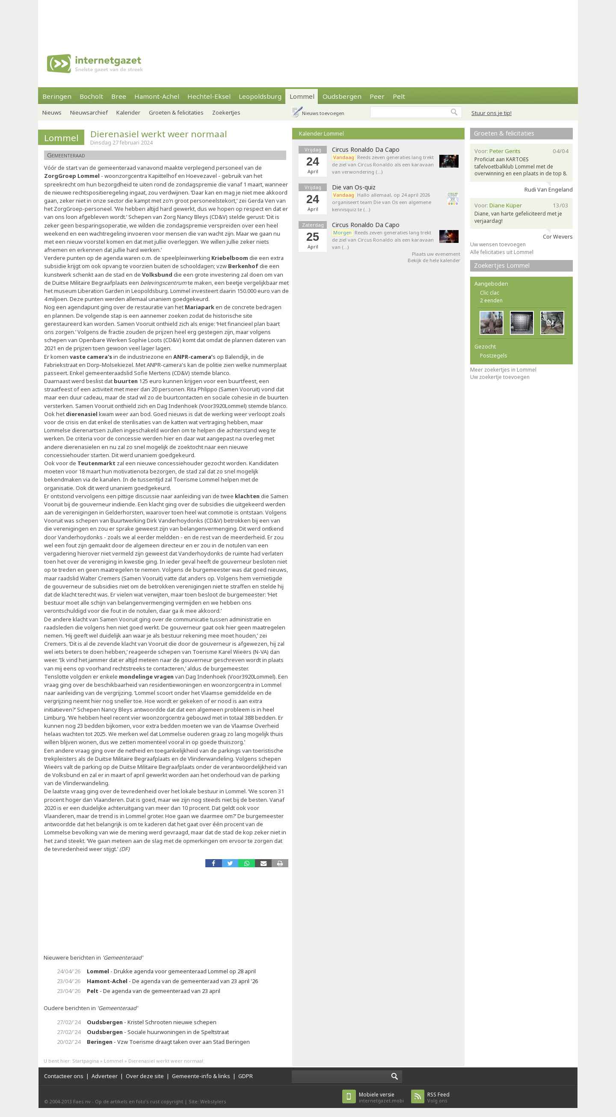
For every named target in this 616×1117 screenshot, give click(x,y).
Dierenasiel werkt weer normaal (158, 134)
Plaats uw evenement (436, 254)
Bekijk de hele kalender (434, 260)
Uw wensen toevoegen (498, 244)
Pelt (399, 96)
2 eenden (491, 300)
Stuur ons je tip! (491, 113)
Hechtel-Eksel (209, 96)
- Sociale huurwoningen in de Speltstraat (158, 1032)
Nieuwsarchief (89, 112)
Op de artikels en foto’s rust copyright (139, 1101)
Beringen (56, 96)
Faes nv (82, 1101)
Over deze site (145, 1076)
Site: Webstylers (207, 1101)
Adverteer (105, 1076)
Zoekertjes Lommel (502, 265)
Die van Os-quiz (354, 187)
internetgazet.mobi (381, 1097)
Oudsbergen (342, 96)
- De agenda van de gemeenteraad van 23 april (153, 991)
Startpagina (85, 1061)
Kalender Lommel (321, 133)
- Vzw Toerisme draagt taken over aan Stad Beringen (168, 1042)
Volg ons (438, 1097)
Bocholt (91, 96)
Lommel (302, 96)
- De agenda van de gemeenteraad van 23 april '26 (172, 981)
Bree (118, 96)
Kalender (128, 112)
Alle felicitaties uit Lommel (501, 252)
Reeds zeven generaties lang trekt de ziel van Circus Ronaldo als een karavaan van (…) (383, 239)
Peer (377, 96)
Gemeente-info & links (201, 1076)
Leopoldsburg (260, 96)
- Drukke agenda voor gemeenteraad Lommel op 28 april (171, 971)
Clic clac (489, 292)
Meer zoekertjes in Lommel (503, 369)
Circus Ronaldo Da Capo (366, 150)
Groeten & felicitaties (176, 112)
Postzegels (493, 355)
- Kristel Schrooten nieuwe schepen (151, 1022)
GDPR (245, 1076)
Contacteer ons (63, 1076)
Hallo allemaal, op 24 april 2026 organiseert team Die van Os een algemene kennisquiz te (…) (381, 202)
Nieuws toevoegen (323, 113)
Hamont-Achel (156, 96)
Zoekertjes (226, 112)
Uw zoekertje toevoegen (500, 377)
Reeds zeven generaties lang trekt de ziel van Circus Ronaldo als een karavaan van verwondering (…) (383, 164)
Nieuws (52, 112)
